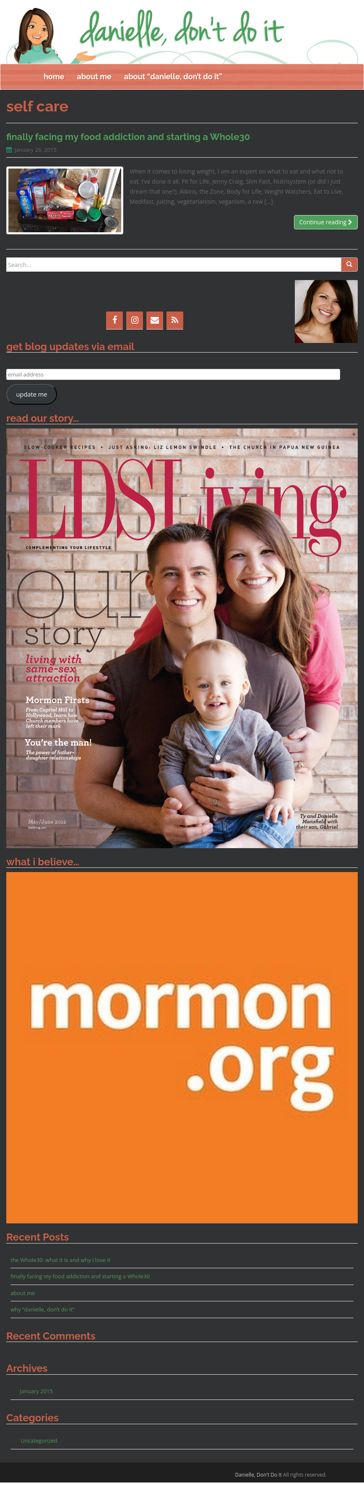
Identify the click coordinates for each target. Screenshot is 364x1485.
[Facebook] (114, 323)
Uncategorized (39, 1443)
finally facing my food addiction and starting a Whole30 (128, 139)
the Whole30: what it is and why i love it (60, 1262)
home (54, 79)
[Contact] (154, 323)
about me (94, 79)
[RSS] (174, 323)
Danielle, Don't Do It (258, 1477)
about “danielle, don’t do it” (173, 79)
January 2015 (36, 1393)
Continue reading (325, 224)
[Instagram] (134, 323)
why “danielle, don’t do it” (42, 1312)
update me (31, 396)
